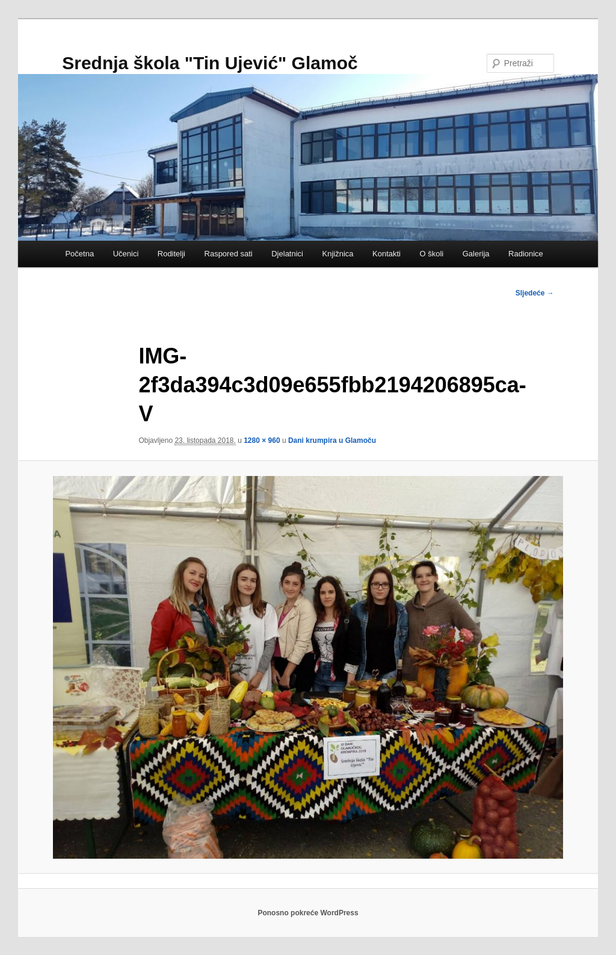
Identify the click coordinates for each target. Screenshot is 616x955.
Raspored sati (229, 253)
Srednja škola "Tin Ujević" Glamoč (209, 63)
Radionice (525, 253)
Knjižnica (337, 253)
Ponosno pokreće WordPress (307, 913)
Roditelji (171, 253)
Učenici (126, 253)
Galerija (476, 253)
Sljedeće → (535, 293)
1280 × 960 (262, 440)
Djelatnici (287, 253)
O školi (432, 253)
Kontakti (386, 253)
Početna (79, 253)
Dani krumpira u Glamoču (332, 440)
